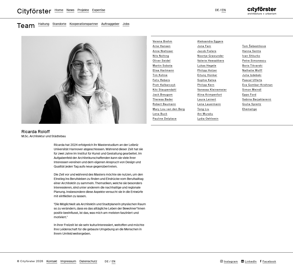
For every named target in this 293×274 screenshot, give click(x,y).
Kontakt (51, 261)
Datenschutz (88, 261)
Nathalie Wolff (252, 70)
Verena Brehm (162, 41)
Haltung (43, 24)
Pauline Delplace (165, 118)
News (70, 10)
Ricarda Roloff (252, 41)
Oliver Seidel (162, 60)
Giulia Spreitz (251, 104)
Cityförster (34, 11)
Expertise (98, 10)
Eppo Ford (249, 94)
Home (59, 10)
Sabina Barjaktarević (256, 99)
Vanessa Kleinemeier (212, 89)
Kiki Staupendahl (164, 89)
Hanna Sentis (251, 51)
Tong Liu (203, 109)
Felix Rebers (161, 80)
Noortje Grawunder (210, 55)
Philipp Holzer (207, 70)
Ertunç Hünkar (207, 75)
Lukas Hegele (206, 65)
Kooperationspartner (84, 24)
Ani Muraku (205, 113)
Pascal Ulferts (252, 80)
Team (26, 26)
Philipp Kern (205, 84)
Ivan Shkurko (251, 55)
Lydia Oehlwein (208, 118)
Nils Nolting (161, 55)
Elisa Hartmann (163, 70)
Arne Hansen (162, 46)
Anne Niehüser (163, 51)
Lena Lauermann (209, 104)
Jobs (126, 24)
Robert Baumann (164, 104)
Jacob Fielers (206, 51)
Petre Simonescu (254, 60)
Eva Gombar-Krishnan (257, 84)
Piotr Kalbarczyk (164, 84)
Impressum (68, 261)
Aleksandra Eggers (210, 41)
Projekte (83, 10)
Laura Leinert (206, 99)
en (224, 10)
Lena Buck (160, 113)
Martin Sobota (163, 65)
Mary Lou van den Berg (169, 109)
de (217, 10)
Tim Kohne (160, 75)
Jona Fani (204, 46)
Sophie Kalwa (206, 80)
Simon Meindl (251, 89)
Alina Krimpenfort (209, 94)
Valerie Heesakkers (210, 60)
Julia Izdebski (251, 75)
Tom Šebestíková (254, 46)
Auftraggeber (110, 24)
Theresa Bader (163, 99)
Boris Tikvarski (252, 65)
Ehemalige (249, 109)
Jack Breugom (163, 94)
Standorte (59, 24)
